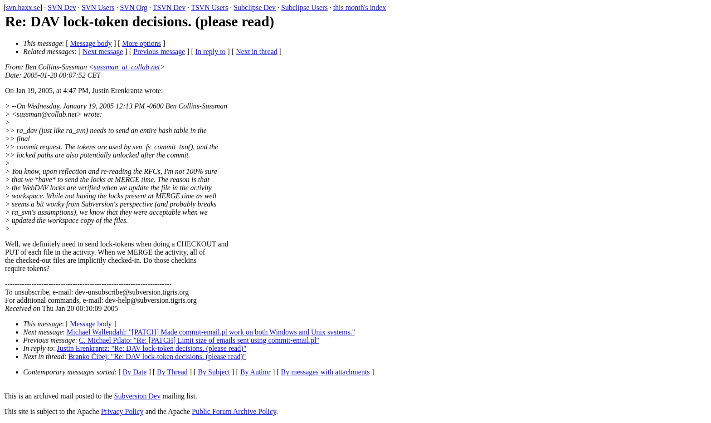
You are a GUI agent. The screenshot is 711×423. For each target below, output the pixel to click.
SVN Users (98, 7)
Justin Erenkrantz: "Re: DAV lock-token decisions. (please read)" (152, 348)
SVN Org (133, 7)
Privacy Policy (122, 411)
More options (141, 43)
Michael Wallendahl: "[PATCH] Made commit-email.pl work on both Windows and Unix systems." (211, 332)
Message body (91, 43)
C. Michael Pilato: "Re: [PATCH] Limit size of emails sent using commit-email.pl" (199, 340)
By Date (135, 372)
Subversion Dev (137, 396)
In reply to (210, 51)
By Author (255, 372)
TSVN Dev (169, 7)
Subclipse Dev (255, 7)
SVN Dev (62, 7)
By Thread (172, 372)
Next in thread (257, 51)
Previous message (159, 51)
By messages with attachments (325, 372)
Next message (103, 51)
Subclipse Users (304, 7)
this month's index (359, 7)
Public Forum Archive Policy (234, 411)
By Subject (214, 372)
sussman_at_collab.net (127, 67)
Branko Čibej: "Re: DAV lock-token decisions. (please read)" (157, 356)
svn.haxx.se (23, 7)
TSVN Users (209, 7)
